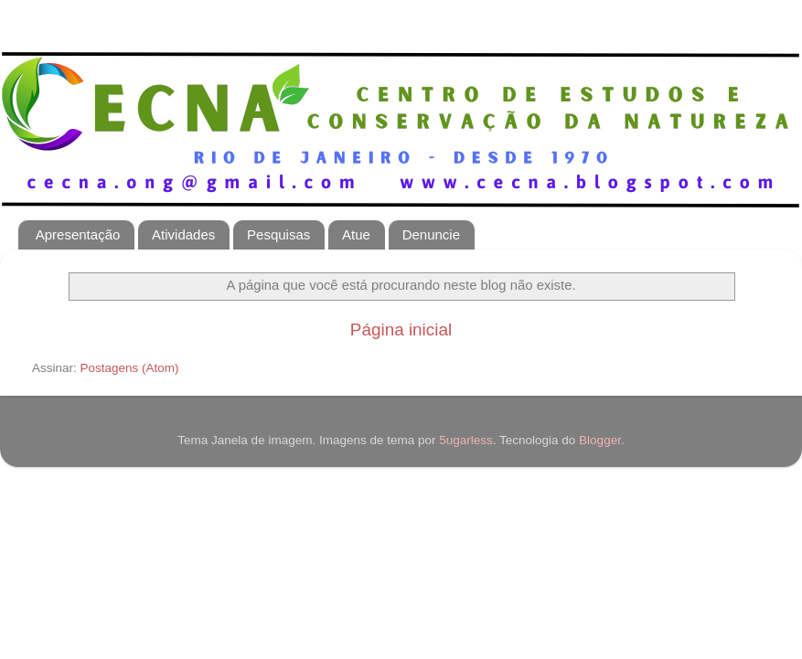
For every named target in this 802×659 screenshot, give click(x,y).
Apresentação (78, 234)
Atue (356, 234)
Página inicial (401, 329)
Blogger (600, 440)
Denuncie (431, 234)
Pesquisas (278, 234)
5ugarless (466, 440)
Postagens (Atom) (129, 368)
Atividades (183, 234)
